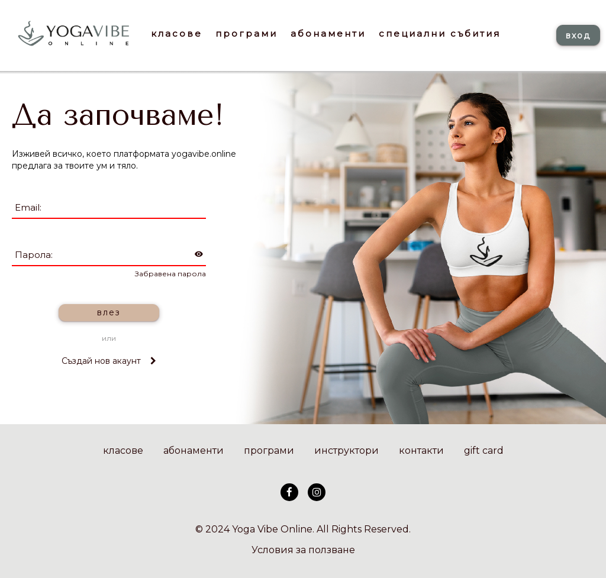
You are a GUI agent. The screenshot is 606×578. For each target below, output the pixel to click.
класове (123, 450)
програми (269, 450)
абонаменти (193, 450)
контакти (421, 450)
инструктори (346, 450)
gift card (484, 450)
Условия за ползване (303, 550)
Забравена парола (170, 273)
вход (578, 35)
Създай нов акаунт (109, 361)
